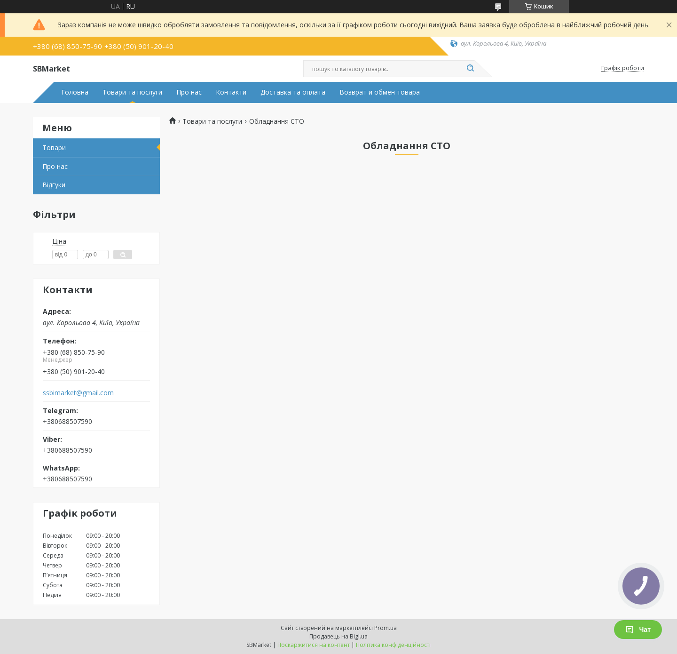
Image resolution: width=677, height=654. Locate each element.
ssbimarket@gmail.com (78, 393)
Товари (54, 147)
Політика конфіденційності (393, 645)
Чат (638, 629)
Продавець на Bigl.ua (338, 636)
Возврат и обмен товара (379, 92)
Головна (74, 92)
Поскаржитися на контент (313, 645)
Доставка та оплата (292, 92)
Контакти (231, 92)
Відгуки (53, 184)
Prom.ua (385, 628)
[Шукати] (470, 68)
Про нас (189, 92)
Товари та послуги (132, 92)
